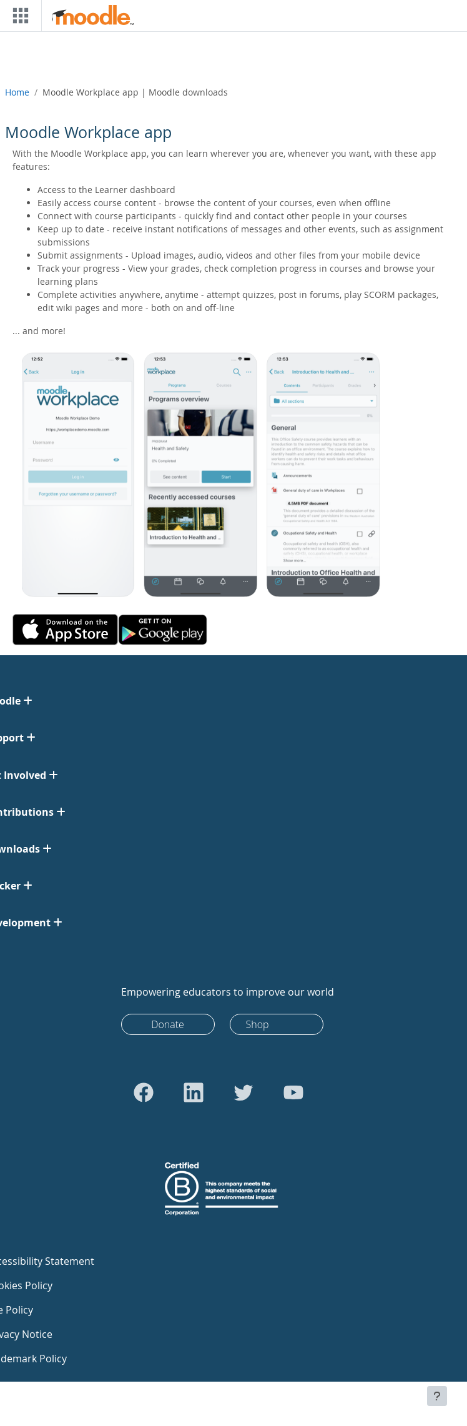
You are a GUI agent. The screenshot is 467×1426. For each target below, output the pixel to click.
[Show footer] (437, 1396)
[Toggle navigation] (18, 15)
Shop (257, 1024)
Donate (167, 1024)
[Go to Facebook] (144, 1092)
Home (17, 92)
